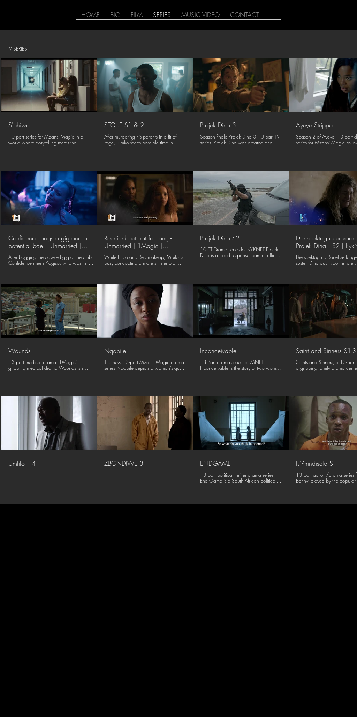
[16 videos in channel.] (178, 275)
